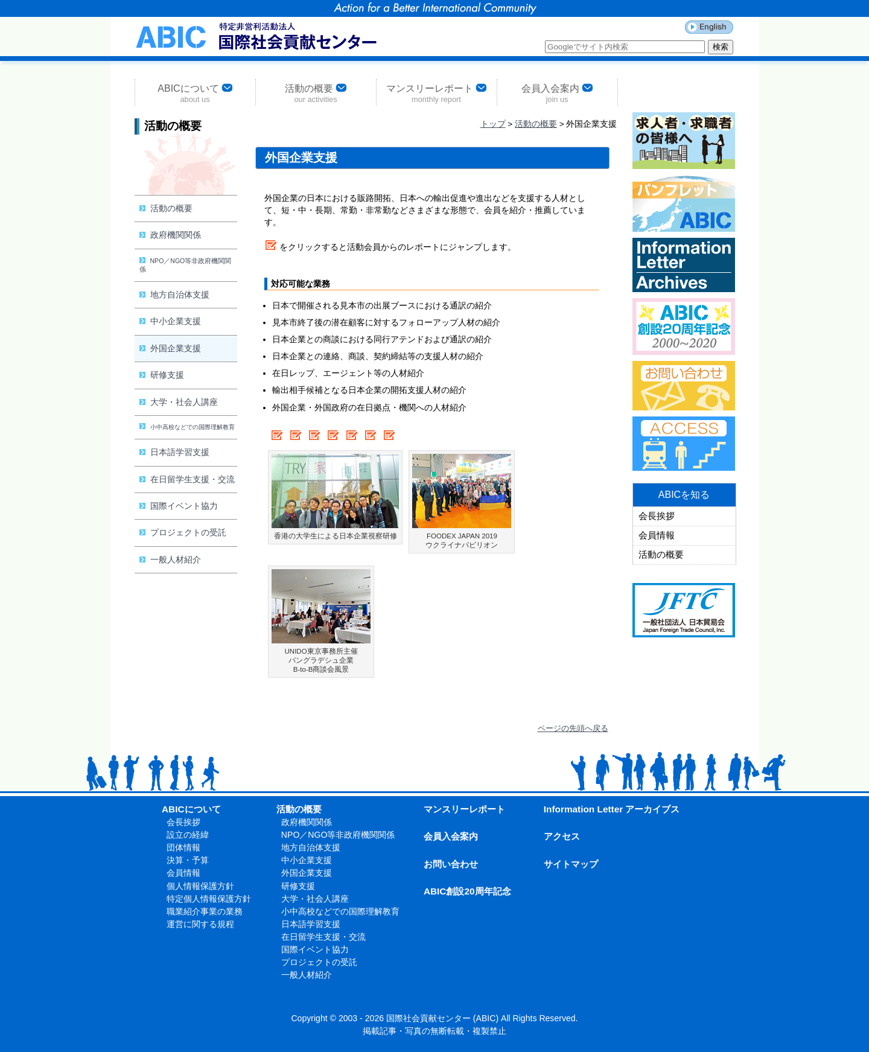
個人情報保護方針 (200, 886)
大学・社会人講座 (178, 402)
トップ (493, 124)
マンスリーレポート (436, 92)
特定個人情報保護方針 (209, 899)
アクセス (562, 836)
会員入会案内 (557, 92)
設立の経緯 (188, 835)
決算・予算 (188, 860)
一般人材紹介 (170, 559)
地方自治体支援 (174, 294)
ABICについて (195, 92)
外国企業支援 (170, 348)
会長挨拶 (656, 516)
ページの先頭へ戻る (573, 728)
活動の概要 (315, 92)
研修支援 (161, 375)
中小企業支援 (170, 321)
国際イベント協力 (178, 506)
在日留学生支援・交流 (187, 479)
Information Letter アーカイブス (612, 809)
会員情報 (656, 535)
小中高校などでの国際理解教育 (187, 426)
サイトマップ (571, 864)
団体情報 (183, 847)
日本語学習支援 (174, 452)
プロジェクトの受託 (182, 532)
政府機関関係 (170, 235)
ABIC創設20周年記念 (467, 891)
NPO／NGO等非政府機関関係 (185, 265)
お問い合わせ (451, 864)
